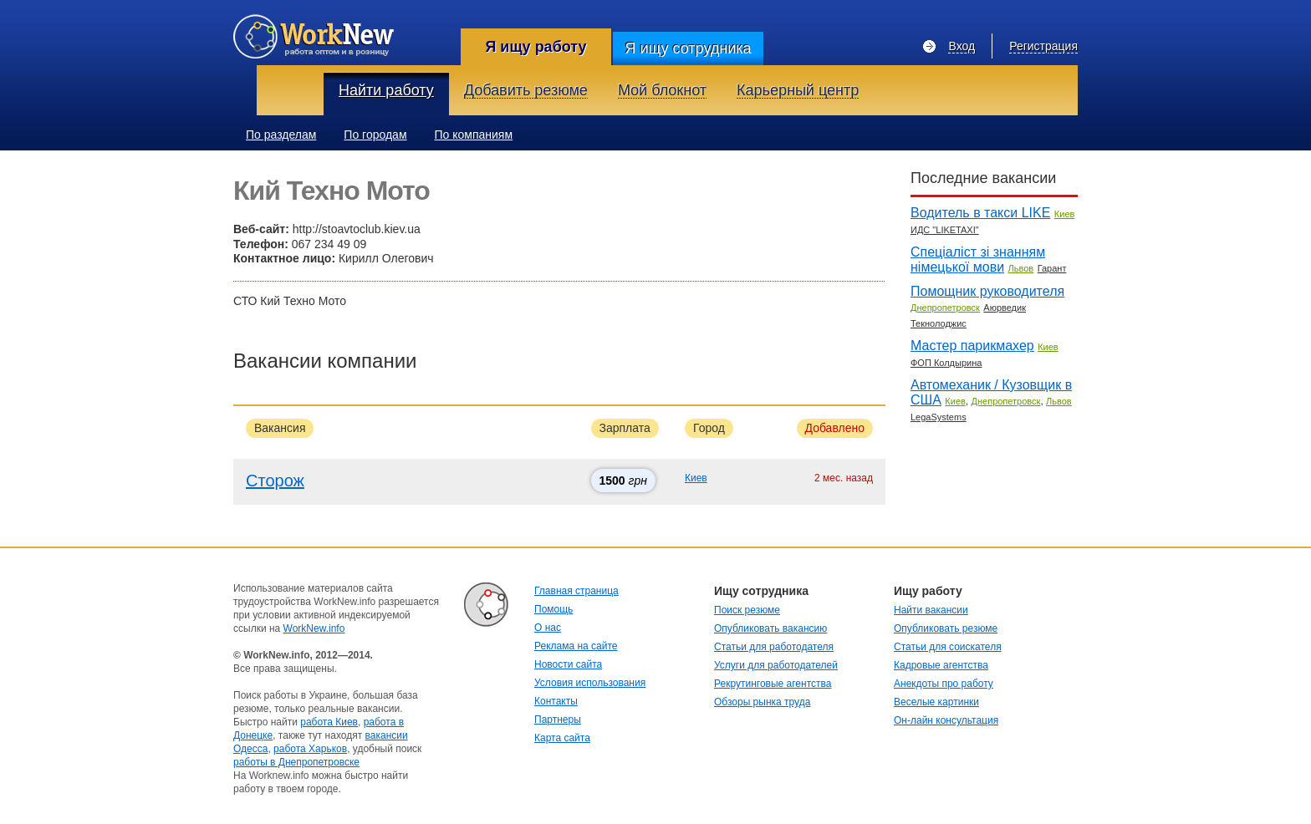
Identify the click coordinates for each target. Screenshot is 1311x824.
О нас (547, 627)
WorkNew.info (314, 628)
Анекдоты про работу (943, 683)
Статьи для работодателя (774, 647)
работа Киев (329, 722)
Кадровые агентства (941, 665)
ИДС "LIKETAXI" (945, 230)
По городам (375, 134)
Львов (1021, 268)
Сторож (275, 480)
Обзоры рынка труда (762, 702)
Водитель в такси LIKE (980, 213)
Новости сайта (568, 664)
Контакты (556, 701)
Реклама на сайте (576, 646)
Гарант (1052, 268)
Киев (696, 478)
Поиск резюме (747, 610)
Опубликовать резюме (945, 628)
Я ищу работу (535, 46)
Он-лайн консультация (946, 720)
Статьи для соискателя (948, 647)
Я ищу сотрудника (688, 48)
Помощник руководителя (987, 291)
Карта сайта (562, 738)
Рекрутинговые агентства (772, 683)
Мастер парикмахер (972, 345)
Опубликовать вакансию (770, 628)
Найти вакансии (931, 610)
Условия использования (589, 683)
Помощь (553, 609)
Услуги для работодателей (776, 665)
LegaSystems (939, 417)
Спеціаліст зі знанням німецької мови (978, 259)
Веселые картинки (936, 702)
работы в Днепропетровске (296, 762)
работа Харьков (310, 749)
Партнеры (557, 719)
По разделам (281, 134)
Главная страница (576, 591)
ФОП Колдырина (946, 363)
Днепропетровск (945, 308)
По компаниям (474, 134)
